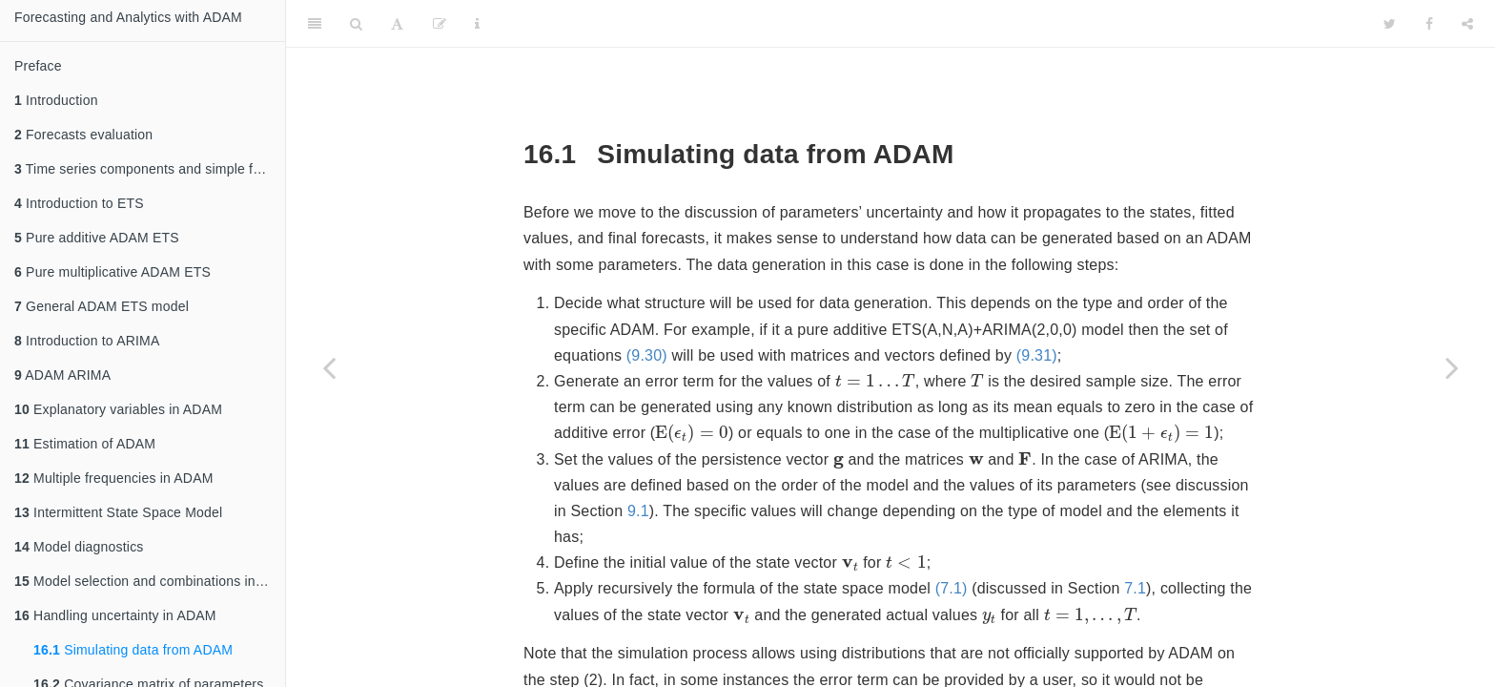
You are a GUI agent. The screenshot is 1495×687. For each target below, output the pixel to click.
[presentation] (875, 379)
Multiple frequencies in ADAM (114, 478)
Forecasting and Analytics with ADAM (128, 17)
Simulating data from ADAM (133, 649)
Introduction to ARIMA (86, 340)
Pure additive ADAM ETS (96, 237)
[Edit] (440, 24)
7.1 (1135, 588)
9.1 (638, 511)
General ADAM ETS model (101, 306)
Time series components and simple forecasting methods (149, 169)
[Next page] (1452, 367)
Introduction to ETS (79, 203)
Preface (38, 65)
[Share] (1467, 24)
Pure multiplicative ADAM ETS (112, 272)
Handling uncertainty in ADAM (115, 615)
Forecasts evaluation (83, 134)
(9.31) (1036, 355)
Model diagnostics (79, 546)
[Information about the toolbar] (477, 24)
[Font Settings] (397, 24)
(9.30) (646, 355)
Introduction (56, 100)
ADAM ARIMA (62, 375)
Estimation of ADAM (84, 443)
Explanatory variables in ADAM (118, 409)
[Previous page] (329, 367)
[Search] (356, 24)
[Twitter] (1389, 24)
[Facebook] (1429, 24)
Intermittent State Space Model (118, 512)
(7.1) (951, 588)
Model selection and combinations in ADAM (149, 581)
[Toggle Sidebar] (315, 24)
